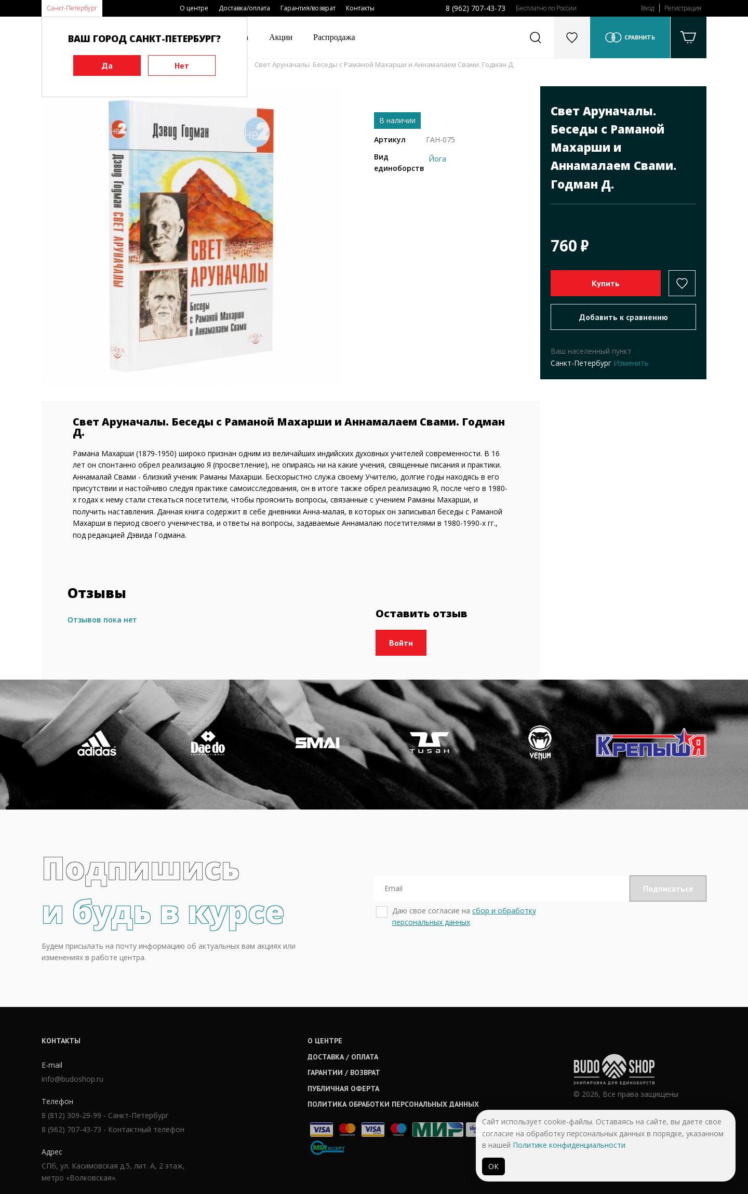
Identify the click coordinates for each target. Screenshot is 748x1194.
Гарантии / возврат (344, 1072)
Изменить (631, 363)
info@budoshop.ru (72, 1079)
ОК (493, 1166)
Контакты (360, 8)
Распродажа (334, 37)
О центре (194, 8)
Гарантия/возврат (308, 8)
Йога (437, 159)
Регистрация (682, 8)
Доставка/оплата (244, 8)
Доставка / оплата (343, 1057)
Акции (280, 37)
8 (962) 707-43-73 (475, 8)
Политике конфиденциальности (569, 1145)
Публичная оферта (343, 1088)
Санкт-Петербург (72, 8)
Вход (647, 8)
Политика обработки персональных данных (393, 1104)
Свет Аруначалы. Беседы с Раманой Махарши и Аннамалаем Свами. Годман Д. (384, 64)
